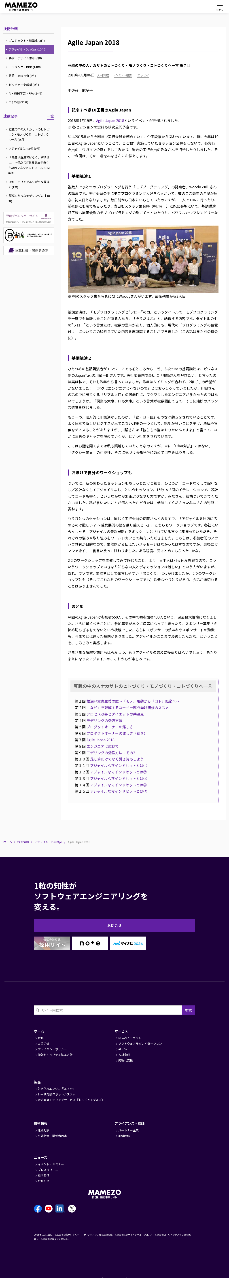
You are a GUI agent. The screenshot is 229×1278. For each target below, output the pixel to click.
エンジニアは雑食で (103, 746)
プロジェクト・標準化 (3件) (26, 40)
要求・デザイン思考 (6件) (24, 58)
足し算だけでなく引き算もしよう (117, 759)
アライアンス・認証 (129, 1123)
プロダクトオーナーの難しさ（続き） (117, 733)
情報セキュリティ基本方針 (55, 1055)
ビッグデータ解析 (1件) (23, 84)
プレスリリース (48, 1170)
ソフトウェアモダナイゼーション (140, 1043)
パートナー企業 (128, 1130)
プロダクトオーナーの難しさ (110, 726)
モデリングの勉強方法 (104, 720)
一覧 (50, 116)
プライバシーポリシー (52, 1049)
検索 (188, 1010)
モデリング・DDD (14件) (24, 67)
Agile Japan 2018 (110, 120)
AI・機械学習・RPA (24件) (24, 93)
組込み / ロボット (129, 1038)
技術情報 (23, 842)
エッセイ (143, 75)
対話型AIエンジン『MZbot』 (56, 1088)
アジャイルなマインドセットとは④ (118, 784)
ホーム (7, 842)
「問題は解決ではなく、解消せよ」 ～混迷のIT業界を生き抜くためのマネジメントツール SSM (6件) (28, 165)
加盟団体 (124, 1136)
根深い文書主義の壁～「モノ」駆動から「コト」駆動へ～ (133, 701)
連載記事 (10, 116)
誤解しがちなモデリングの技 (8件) (28, 198)
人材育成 (103, 75)
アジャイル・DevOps (48, 842)
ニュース (40, 1157)
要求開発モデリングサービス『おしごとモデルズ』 (71, 1100)
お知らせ (43, 1181)
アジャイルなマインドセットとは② (120, 772)
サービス (121, 1031)
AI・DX (122, 1049)
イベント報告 (123, 75)
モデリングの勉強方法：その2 (111, 752)
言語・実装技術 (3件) (21, 76)
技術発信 (43, 1175)
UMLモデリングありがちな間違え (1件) (28, 184)
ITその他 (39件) (17, 102)
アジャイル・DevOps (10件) (26, 49)
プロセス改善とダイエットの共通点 (115, 714)
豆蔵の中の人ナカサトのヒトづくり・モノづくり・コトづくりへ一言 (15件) (28, 134)
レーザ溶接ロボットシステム (57, 1094)
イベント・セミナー (51, 1164)
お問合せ (114, 925)
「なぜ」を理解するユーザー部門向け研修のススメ (128, 707)
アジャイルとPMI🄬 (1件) (23, 148)
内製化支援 (125, 1060)
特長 (41, 1038)
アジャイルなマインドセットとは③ (118, 778)
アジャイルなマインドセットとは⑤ (118, 791)
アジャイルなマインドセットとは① (118, 765)
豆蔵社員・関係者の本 (52, 1136)
